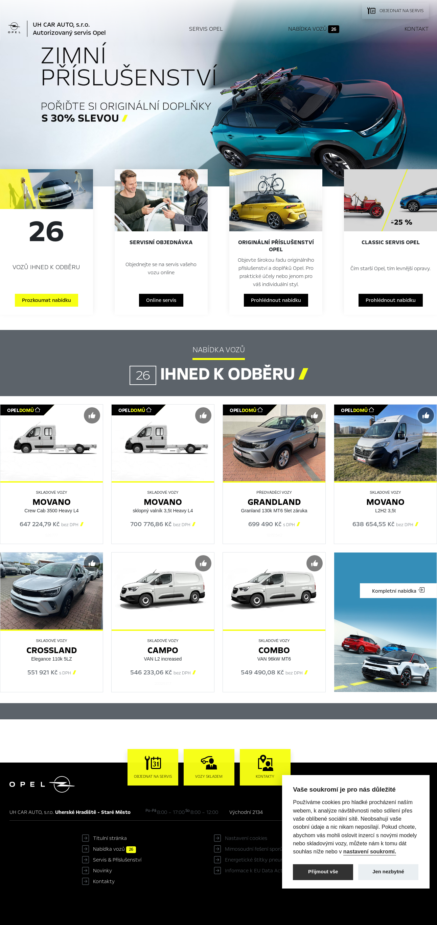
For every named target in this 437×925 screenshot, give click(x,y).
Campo (162, 650)
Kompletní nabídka (398, 590)
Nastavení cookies (246, 838)
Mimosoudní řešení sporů (254, 849)
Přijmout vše (323, 871)
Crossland (51, 650)
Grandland (274, 502)
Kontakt (417, 29)
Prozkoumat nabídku (46, 300)
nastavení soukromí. (369, 851)
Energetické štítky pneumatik (259, 859)
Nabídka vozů (313, 29)
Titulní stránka (110, 838)
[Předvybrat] (92, 415)
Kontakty (104, 881)
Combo (274, 650)
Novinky (102, 870)
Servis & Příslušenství (117, 859)
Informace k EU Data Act (254, 870)
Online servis (161, 300)
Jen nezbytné (388, 871)
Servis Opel (206, 29)
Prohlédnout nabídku (276, 300)
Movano (51, 502)
